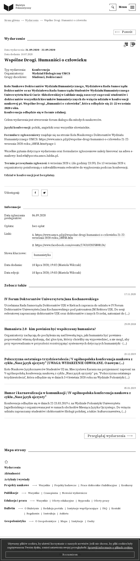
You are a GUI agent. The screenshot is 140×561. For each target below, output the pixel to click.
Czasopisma (51, 493)
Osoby (90, 521)
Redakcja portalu (53, 509)
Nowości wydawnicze (74, 493)
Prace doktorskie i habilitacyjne (99, 485)
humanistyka (42, 255)
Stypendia (84, 501)
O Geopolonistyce (45, 521)
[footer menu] (6, 462)
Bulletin (9, 508)
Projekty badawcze (65, 485)
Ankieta (63, 514)
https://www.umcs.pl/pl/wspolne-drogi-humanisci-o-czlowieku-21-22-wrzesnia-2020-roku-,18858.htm (78, 236)
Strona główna (12, 20)
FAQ (104, 509)
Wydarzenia (31, 20)
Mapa (63, 521)
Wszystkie (44, 485)
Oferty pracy (101, 501)
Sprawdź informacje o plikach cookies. (110, 547)
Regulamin (33, 514)
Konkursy (127, 485)
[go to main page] (18, 8)
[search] (112, 7)
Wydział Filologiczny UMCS (51, 73)
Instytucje (77, 521)
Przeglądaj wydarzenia (107, 436)
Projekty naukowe (16, 485)
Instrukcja (49, 514)
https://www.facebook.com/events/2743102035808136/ (70, 245)
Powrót (127, 32)
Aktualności (12, 473)
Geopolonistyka (15, 521)
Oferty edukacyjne (63, 501)
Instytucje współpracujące (82, 509)
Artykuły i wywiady (17, 479)
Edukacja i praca (15, 500)
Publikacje (11, 493)
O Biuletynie (32, 509)
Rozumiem (70, 554)
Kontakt (116, 509)
